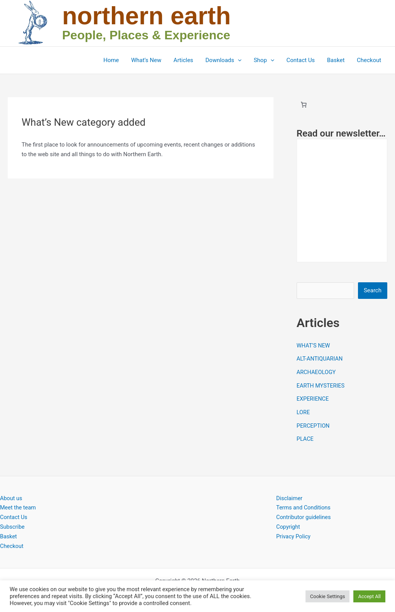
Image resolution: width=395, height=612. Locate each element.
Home (115, 60)
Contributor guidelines (304, 514)
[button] (240, 60)
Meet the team (18, 504)
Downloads (226, 60)
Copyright (288, 524)
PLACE (305, 436)
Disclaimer (290, 495)
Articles (187, 60)
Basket (337, 60)
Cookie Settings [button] (327, 596)
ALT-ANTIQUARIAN (320, 358)
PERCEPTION (314, 423)
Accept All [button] (369, 596)
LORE (304, 410)
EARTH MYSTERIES (321, 384)
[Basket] (304, 104)
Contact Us (302, 60)
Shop (266, 60)
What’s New (150, 60)
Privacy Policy (294, 533)
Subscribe (12, 524)
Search (372, 290)
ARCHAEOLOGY (317, 371)
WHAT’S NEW (314, 345)
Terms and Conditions (304, 504)
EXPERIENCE (313, 397)
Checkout (369, 60)
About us (11, 495)
